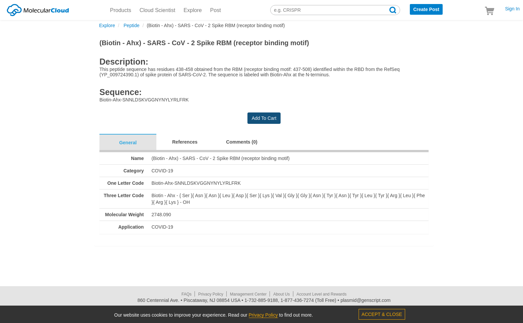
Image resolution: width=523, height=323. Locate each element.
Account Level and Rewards (322, 294)
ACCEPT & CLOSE (382, 314)
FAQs (186, 294)
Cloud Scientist (157, 10)
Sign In (512, 8)
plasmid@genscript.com (366, 300)
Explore (192, 10)
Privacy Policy (210, 294)
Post (215, 10)
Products (120, 10)
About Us (281, 294)
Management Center (248, 294)
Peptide (130, 25)
